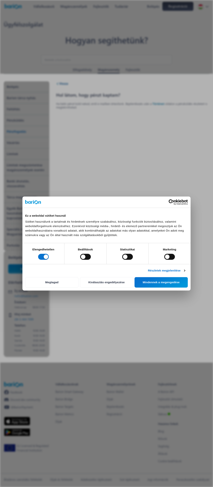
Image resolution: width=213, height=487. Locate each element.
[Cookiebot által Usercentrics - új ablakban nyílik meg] (171, 202)
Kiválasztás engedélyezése (106, 282)
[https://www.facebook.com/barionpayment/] (13, 392)
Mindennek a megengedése (161, 282)
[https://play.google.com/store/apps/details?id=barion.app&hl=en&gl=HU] (17, 432)
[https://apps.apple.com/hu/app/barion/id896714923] (17, 421)
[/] (13, 384)
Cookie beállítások (170, 461)
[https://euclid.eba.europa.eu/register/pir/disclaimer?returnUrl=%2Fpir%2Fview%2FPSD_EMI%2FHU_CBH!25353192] (28, 448)
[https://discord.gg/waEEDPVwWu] (22, 399)
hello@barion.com (26, 296)
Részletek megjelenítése (164, 270)
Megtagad (51, 282)
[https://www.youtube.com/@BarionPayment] (18, 407)
